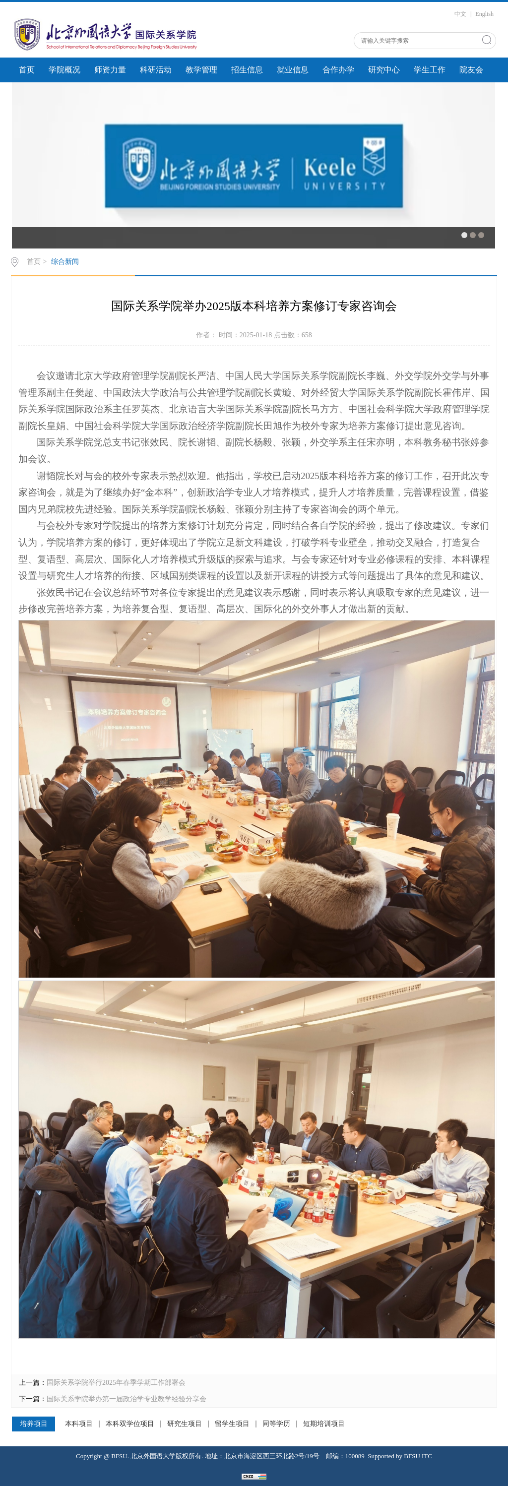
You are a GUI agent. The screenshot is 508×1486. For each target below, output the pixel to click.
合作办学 (338, 69)
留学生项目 (232, 1424)
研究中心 (384, 69)
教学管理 (201, 69)
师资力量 (110, 69)
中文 (460, 13)
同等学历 (276, 1424)
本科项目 (79, 1424)
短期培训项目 (324, 1424)
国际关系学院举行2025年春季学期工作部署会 (116, 1382)
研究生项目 (184, 1424)
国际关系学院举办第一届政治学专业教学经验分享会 (126, 1399)
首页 (27, 69)
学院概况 (64, 69)
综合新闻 (65, 261)
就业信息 (293, 69)
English (484, 13)
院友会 (471, 69)
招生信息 (247, 69)
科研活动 (156, 69)
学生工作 (429, 69)
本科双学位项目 (130, 1424)
